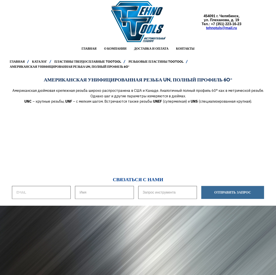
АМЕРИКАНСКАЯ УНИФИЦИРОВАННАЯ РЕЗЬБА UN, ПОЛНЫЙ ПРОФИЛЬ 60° (69, 67)
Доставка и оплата (151, 49)
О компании (115, 49)
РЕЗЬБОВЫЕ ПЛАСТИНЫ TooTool (156, 62)
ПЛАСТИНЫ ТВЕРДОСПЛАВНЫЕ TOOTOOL (87, 62)
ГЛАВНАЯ (17, 62)
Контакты (185, 49)
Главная (89, 49)
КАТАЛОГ (39, 62)
